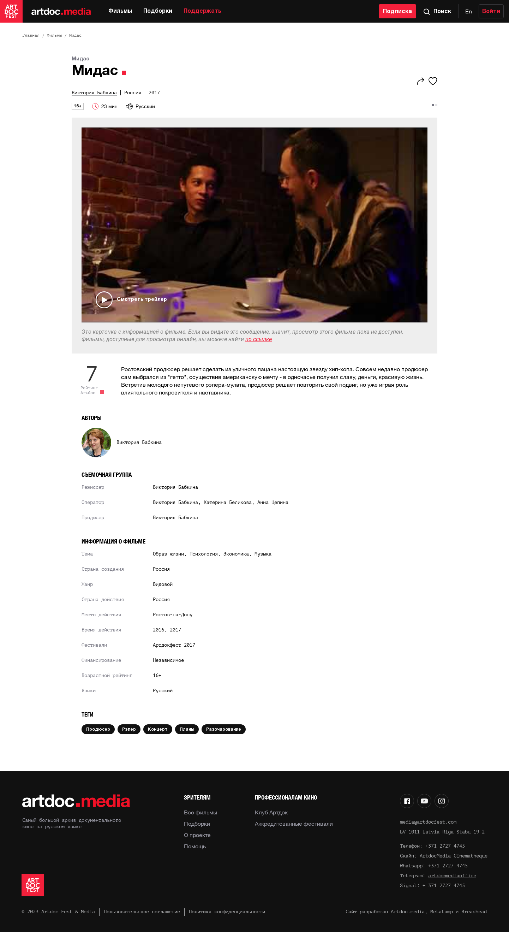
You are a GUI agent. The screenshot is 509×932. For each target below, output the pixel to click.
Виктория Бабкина (139, 442)
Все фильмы (200, 812)
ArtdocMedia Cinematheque (453, 856)
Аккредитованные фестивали (294, 823)
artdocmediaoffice (452, 875)
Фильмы (120, 11)
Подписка (397, 11)
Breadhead (474, 911)
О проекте (197, 835)
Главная (31, 35)
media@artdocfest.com (428, 822)
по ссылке (258, 339)
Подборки (157, 11)
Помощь (195, 846)
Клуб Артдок (271, 812)
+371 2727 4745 (445, 846)
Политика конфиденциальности (227, 911)
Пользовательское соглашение (142, 911)
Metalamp (441, 911)
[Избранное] (433, 81)
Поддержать (202, 11)
